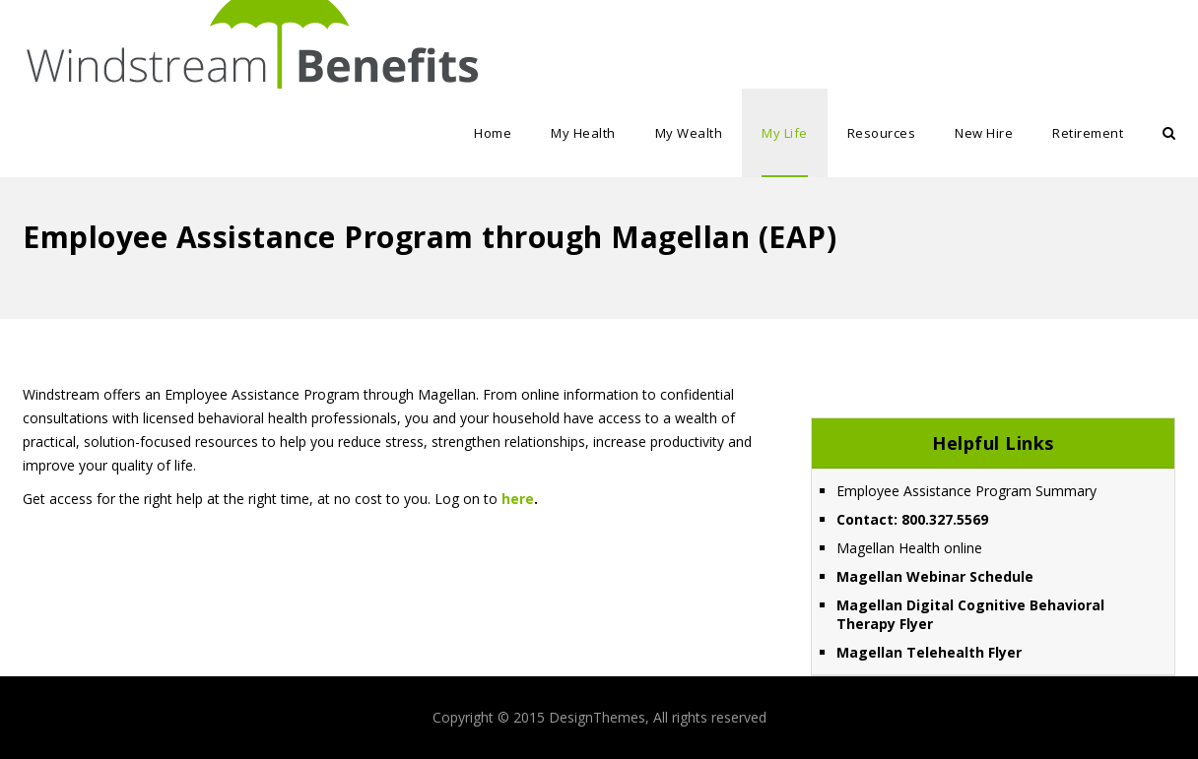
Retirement (1087, 133)
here (517, 498)
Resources (881, 133)
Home (492, 133)
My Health (583, 133)
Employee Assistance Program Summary (966, 490)
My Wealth (689, 133)
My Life (785, 133)
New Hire (984, 133)
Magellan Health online (909, 547)
